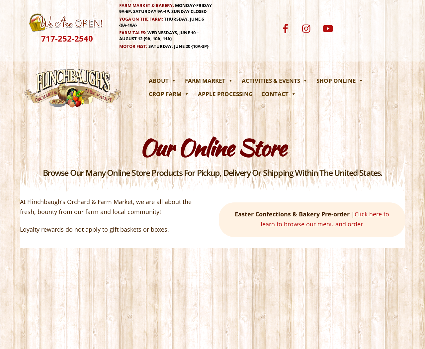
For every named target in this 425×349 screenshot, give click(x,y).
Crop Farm (169, 94)
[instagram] (308, 27)
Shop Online (340, 80)
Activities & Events (275, 80)
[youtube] (329, 27)
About (162, 80)
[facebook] (287, 27)
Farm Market (209, 80)
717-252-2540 (67, 38)
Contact (278, 94)
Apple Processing (225, 94)
